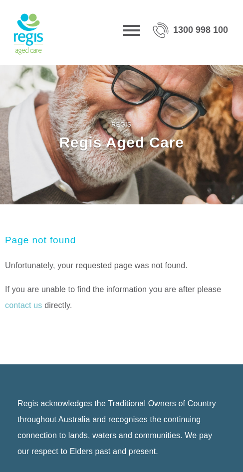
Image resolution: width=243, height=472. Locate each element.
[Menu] (131, 32)
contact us (23, 305)
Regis (121, 124)
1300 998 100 (200, 30)
